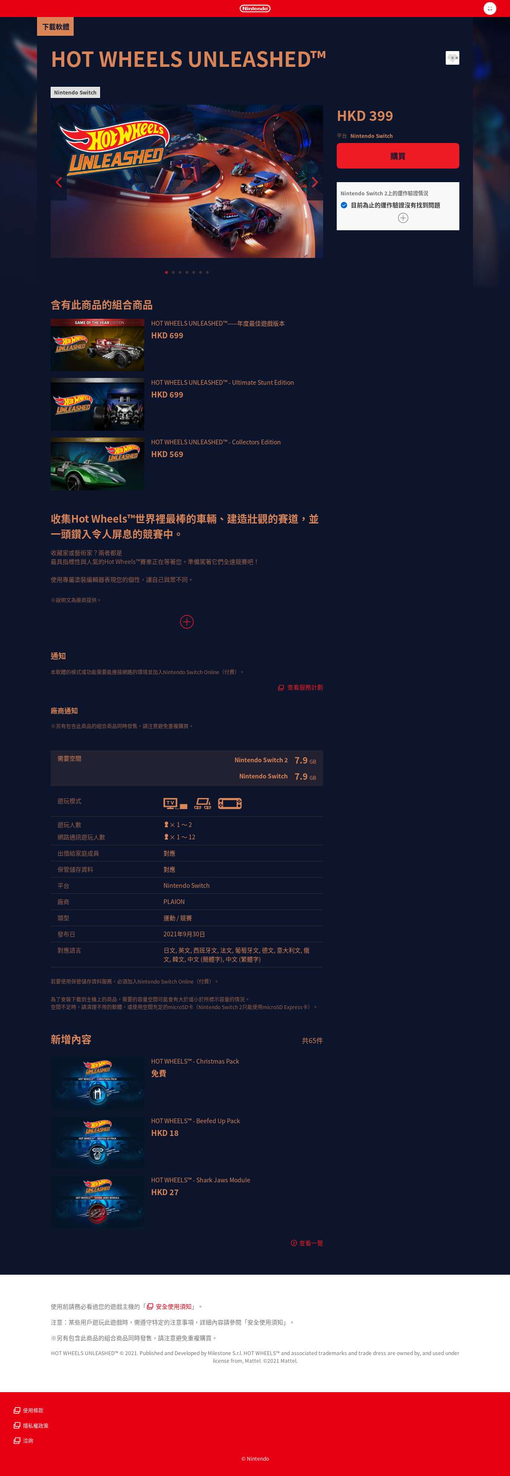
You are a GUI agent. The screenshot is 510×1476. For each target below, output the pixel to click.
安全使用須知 (169, 1306)
